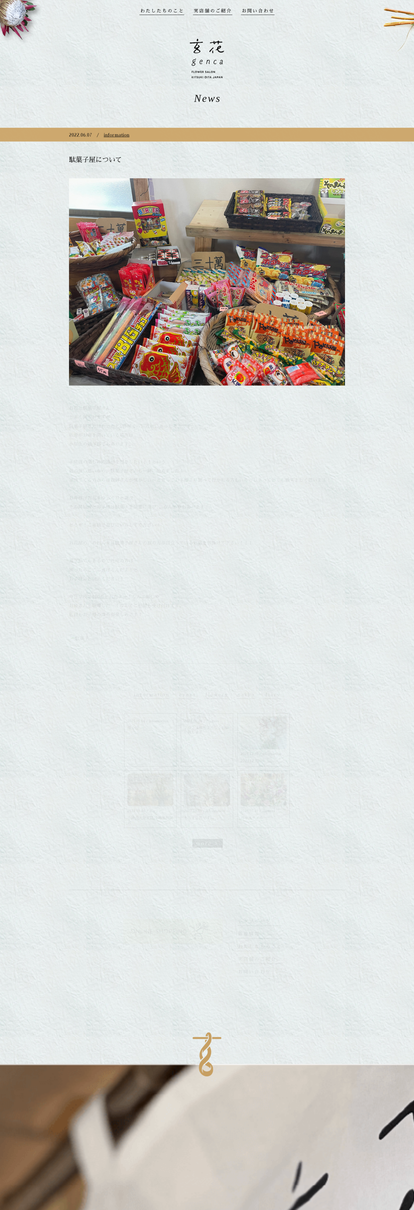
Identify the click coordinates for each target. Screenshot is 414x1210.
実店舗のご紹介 (213, 11)
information (116, 142)
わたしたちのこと (162, 11)
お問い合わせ (258, 11)
